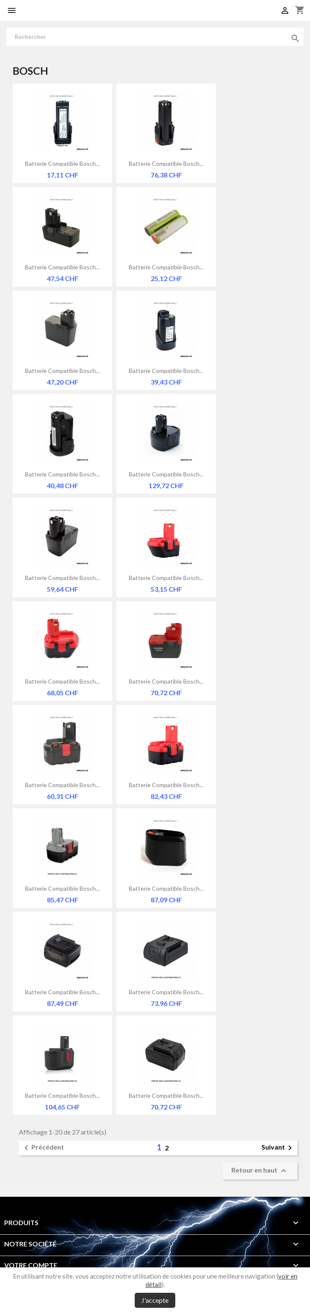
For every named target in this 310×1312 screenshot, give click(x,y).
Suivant (278, 1148)
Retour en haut (260, 1171)
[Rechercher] (155, 37)
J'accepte (155, 1300)
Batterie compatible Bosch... (62, 163)
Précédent (42, 1148)
